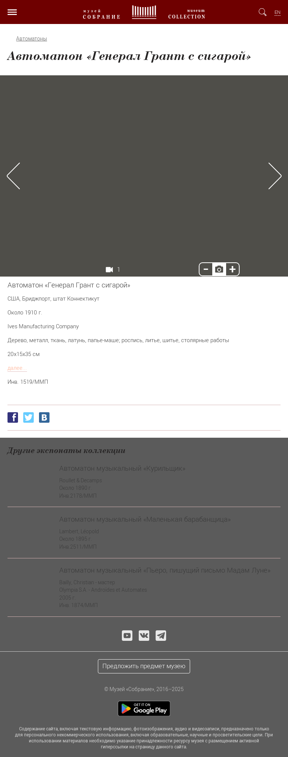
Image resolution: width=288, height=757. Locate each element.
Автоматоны (31, 38)
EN (277, 12)
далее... (17, 367)
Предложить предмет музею (144, 666)
